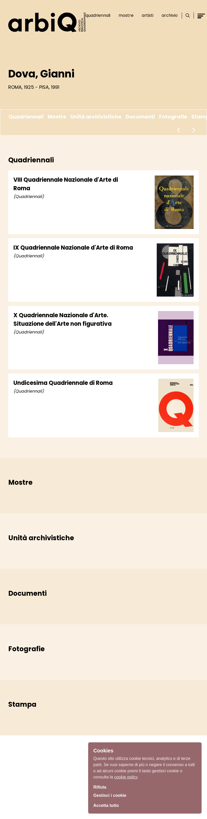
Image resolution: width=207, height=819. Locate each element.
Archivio (170, 15)
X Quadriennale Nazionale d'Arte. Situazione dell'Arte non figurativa (62, 319)
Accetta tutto (107, 804)
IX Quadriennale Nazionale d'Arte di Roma (73, 248)
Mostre (126, 15)
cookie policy (126, 775)
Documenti (140, 117)
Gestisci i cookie (111, 795)
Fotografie (173, 117)
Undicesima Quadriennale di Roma (63, 383)
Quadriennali (98, 15)
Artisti (147, 15)
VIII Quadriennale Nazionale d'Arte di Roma (65, 184)
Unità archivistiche (95, 117)
